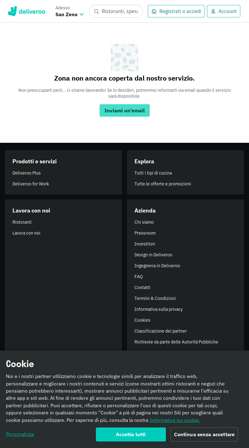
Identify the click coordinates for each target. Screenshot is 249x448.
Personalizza (20, 436)
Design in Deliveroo (153, 255)
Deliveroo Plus (26, 173)
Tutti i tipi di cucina (153, 173)
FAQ (138, 276)
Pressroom (145, 233)
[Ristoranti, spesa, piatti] (116, 11)
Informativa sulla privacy (158, 309)
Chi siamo (144, 222)
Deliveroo (26, 11)
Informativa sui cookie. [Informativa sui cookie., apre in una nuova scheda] (175, 422)
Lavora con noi (26, 233)
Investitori (144, 244)
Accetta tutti (131, 436)
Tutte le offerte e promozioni (162, 184)
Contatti (142, 287)
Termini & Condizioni (155, 298)
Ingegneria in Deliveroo (157, 265)
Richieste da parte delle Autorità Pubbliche (176, 342)
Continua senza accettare (204, 436)
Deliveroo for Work (30, 184)
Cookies (142, 320)
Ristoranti (22, 222)
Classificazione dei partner (160, 331)
